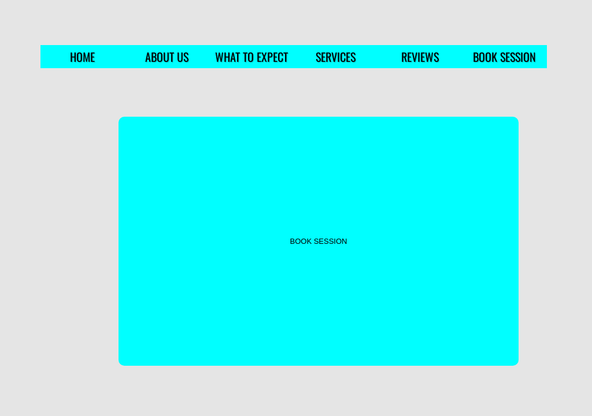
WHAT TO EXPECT (251, 56)
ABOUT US (166, 56)
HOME (82, 56)
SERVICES (336, 56)
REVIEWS (420, 56)
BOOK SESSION (504, 56)
